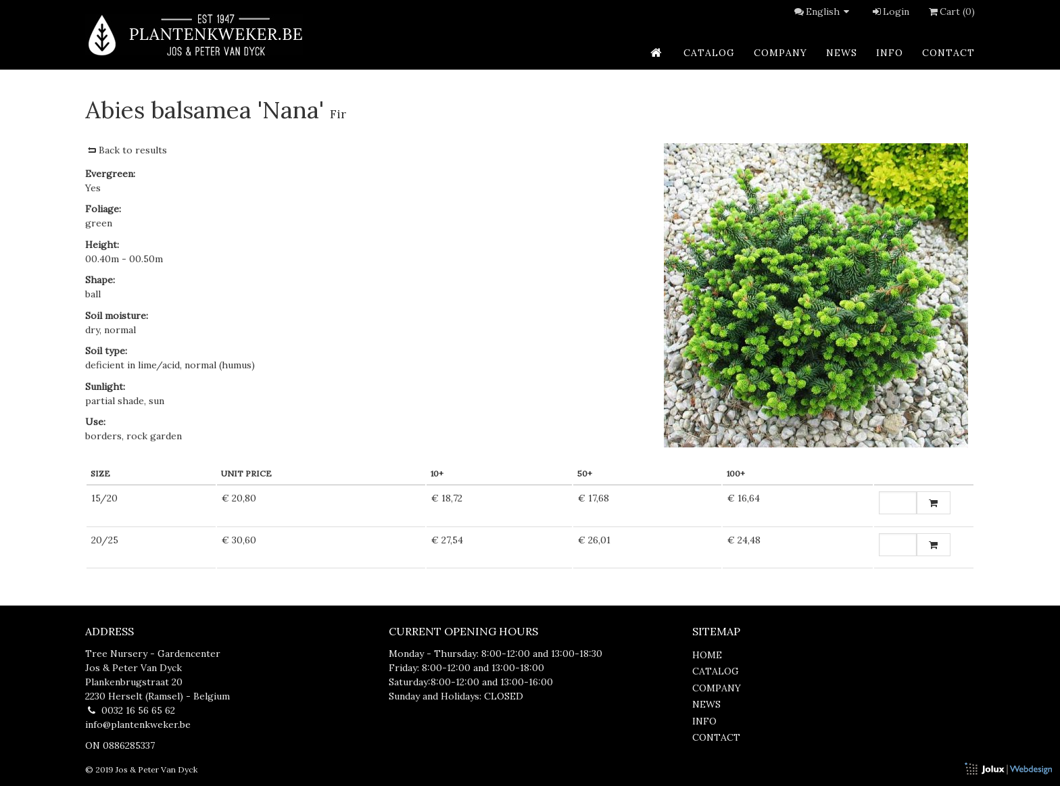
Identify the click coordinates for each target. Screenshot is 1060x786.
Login (890, 11)
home (707, 655)
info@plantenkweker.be (138, 724)
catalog (709, 53)
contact (948, 53)
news (841, 53)
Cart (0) (950, 11)
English (829, 11)
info (889, 53)
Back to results (126, 150)
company (780, 53)
